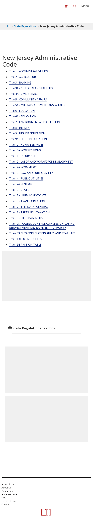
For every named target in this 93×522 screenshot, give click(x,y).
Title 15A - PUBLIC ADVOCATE (27, 195)
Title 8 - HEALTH (19, 128)
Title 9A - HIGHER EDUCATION (28, 139)
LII (8, 26)
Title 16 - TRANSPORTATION (27, 201)
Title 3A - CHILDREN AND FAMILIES (31, 88)
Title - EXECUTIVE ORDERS (25, 239)
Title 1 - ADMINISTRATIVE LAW (28, 71)
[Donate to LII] (66, 6)
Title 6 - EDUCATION (22, 111)
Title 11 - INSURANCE (22, 156)
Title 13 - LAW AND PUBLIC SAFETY (31, 173)
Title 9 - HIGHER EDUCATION (27, 133)
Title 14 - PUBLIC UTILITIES (26, 178)
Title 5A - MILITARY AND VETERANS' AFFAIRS (37, 105)
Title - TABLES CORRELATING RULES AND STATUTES (42, 233)
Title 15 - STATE (19, 190)
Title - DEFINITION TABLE (25, 244)
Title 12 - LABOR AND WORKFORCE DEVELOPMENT (41, 161)
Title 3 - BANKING (20, 82)
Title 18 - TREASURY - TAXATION (29, 212)
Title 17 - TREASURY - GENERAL (28, 207)
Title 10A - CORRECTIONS (25, 150)
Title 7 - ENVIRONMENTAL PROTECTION (34, 122)
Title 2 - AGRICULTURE (23, 77)
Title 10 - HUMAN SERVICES (26, 144)
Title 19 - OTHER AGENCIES (26, 218)
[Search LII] (75, 6)
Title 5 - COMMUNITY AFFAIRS (28, 99)
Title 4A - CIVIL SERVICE (23, 94)
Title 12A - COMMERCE (23, 167)
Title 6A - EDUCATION (22, 116)
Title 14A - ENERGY (20, 184)
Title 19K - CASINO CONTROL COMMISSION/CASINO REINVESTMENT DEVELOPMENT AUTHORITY (42, 225)
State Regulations (25, 26)
